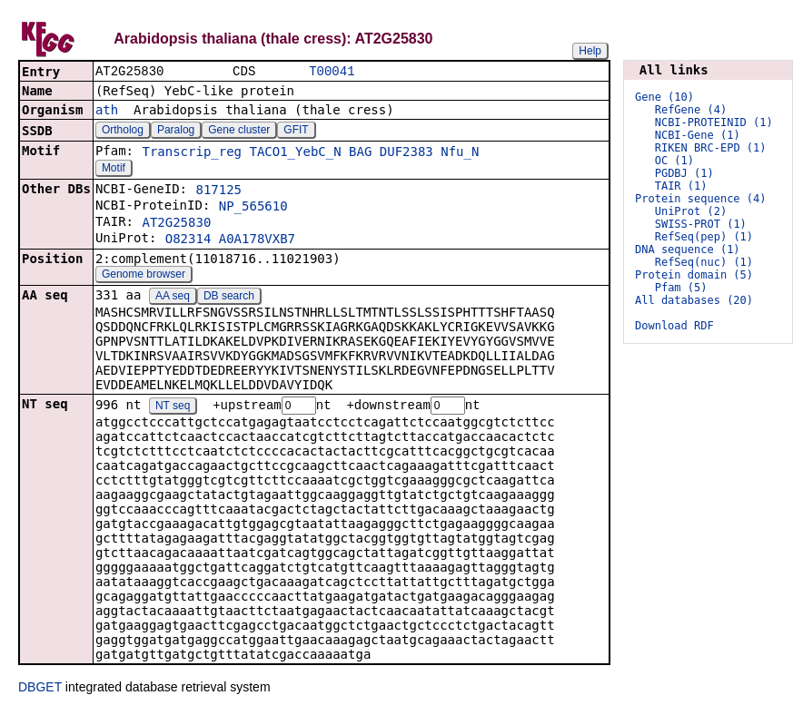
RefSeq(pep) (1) (704, 236)
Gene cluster (239, 131)
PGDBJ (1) (684, 173)
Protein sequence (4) (701, 198)
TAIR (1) (681, 186)
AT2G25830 (176, 224)
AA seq (172, 297)
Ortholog (123, 131)
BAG (360, 153)
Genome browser (143, 275)
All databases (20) (694, 300)
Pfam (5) (681, 287)
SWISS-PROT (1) (701, 224)
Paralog (175, 131)
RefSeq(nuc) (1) (704, 262)
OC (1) (674, 160)
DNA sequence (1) (687, 249)
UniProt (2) (691, 211)
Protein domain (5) (694, 275)
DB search (228, 297)
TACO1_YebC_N (295, 153)
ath (106, 111)
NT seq (172, 408)
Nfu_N (460, 153)
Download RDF (674, 325)
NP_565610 (253, 208)
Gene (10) (664, 97)
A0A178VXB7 (257, 240)
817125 (218, 191)
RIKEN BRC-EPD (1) (711, 148)
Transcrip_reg (192, 153)
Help (590, 50)
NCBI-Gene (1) (697, 135)
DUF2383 (406, 153)
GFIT (295, 131)
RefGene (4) (691, 109)
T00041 (331, 72)
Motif (113, 169)
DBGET (40, 689)
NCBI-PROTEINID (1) (714, 122)
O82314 (188, 240)
